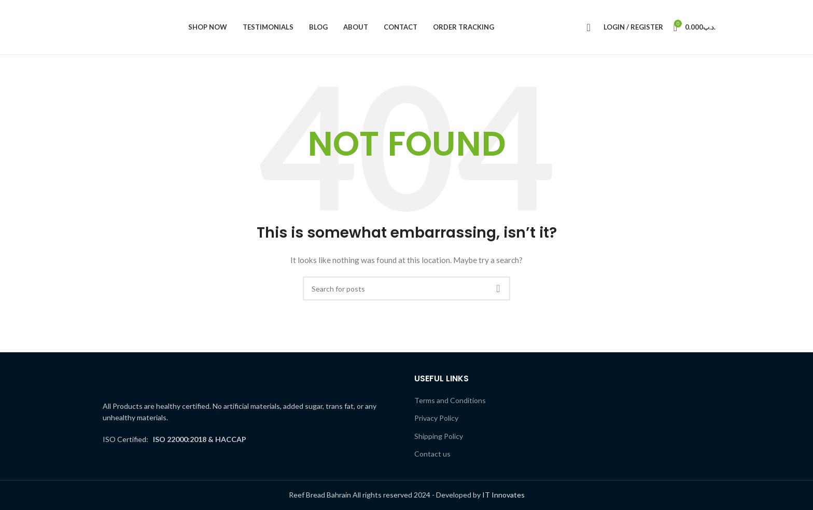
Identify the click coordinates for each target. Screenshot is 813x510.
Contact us (432, 453)
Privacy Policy (436, 417)
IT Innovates (503, 494)
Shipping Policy (438, 436)
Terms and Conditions (450, 400)
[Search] (585, 27)
